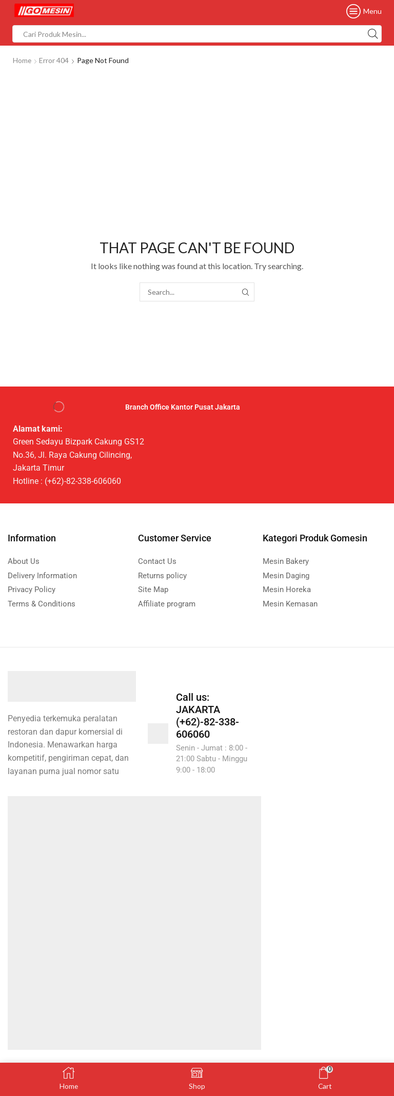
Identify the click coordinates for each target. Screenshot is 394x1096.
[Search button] (373, 34)
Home (22, 60)
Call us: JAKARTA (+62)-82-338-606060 (207, 715)
